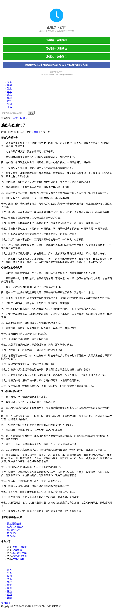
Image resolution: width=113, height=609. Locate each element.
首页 (9, 569)
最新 (9, 97)
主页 (15, 118)
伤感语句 (11, 533)
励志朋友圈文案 (15, 526)
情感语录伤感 (14, 523)
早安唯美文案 (20, 553)
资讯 (9, 88)
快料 (9, 101)
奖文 (9, 94)
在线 (9, 91)
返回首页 (6, 603)
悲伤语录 (11, 536)
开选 (9, 107)
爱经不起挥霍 (20, 547)
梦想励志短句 (14, 530)
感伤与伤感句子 (21, 556)
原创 (9, 85)
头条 (9, 82)
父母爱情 (17, 550)
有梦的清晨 (18, 559)
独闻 (9, 104)
